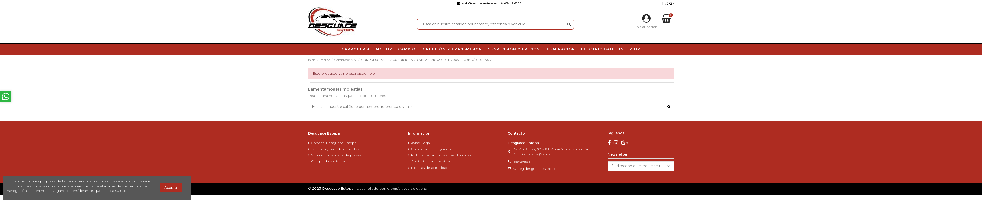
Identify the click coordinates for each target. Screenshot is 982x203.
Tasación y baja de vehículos (335, 149)
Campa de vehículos (328, 161)
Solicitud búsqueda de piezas (336, 155)
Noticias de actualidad (429, 167)
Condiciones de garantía (431, 149)
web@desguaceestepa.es (535, 168)
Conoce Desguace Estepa (333, 143)
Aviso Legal (421, 143)
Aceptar (171, 187)
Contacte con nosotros (431, 161)
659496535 (522, 161)
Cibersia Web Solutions (407, 188)
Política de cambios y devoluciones (441, 155)
